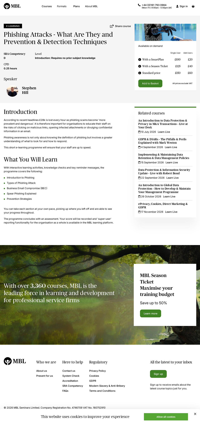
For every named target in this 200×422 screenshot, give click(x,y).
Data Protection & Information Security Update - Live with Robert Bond (164, 171)
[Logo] (12, 8)
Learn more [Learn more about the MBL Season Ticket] (150, 313)
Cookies (94, 375)
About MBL (91, 7)
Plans (76, 7)
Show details (48, 414)
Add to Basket (150, 83)
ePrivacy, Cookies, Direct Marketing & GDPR (163, 205)
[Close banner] (195, 402)
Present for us (44, 375)
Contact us (68, 370)
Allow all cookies (166, 405)
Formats (61, 7)
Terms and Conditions (102, 390)
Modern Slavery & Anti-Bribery (107, 385)
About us (41, 370)
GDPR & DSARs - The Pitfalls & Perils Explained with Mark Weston (162, 141)
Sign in (184, 7)
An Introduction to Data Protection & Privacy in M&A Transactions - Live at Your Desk (163, 124)
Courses (47, 7)
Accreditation (70, 380)
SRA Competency (14, 53)
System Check (70, 375)
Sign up (158, 373)
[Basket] (193, 8)
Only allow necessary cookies (166, 414)
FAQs (65, 390)
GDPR (92, 380)
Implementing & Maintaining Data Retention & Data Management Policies (163, 156)
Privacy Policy (97, 370)
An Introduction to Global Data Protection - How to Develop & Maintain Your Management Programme (164, 189)
